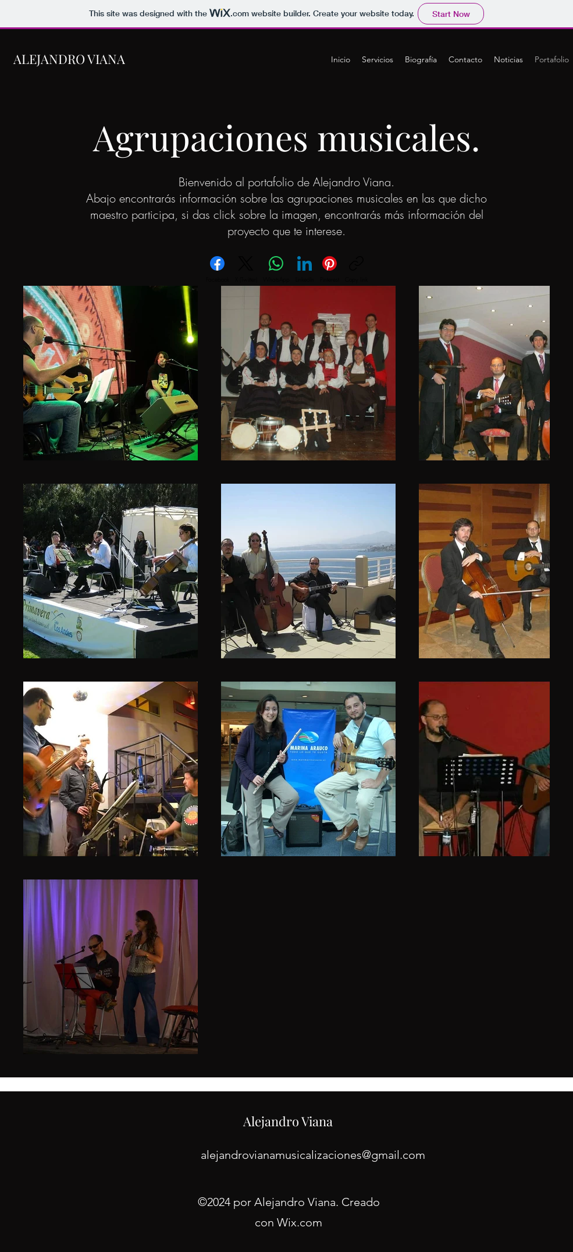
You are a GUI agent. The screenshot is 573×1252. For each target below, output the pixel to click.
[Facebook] (217, 269)
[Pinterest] (329, 269)
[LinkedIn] (305, 269)
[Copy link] (356, 269)
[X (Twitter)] (246, 269)
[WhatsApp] (276, 269)
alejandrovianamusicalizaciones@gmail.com (313, 1155)
